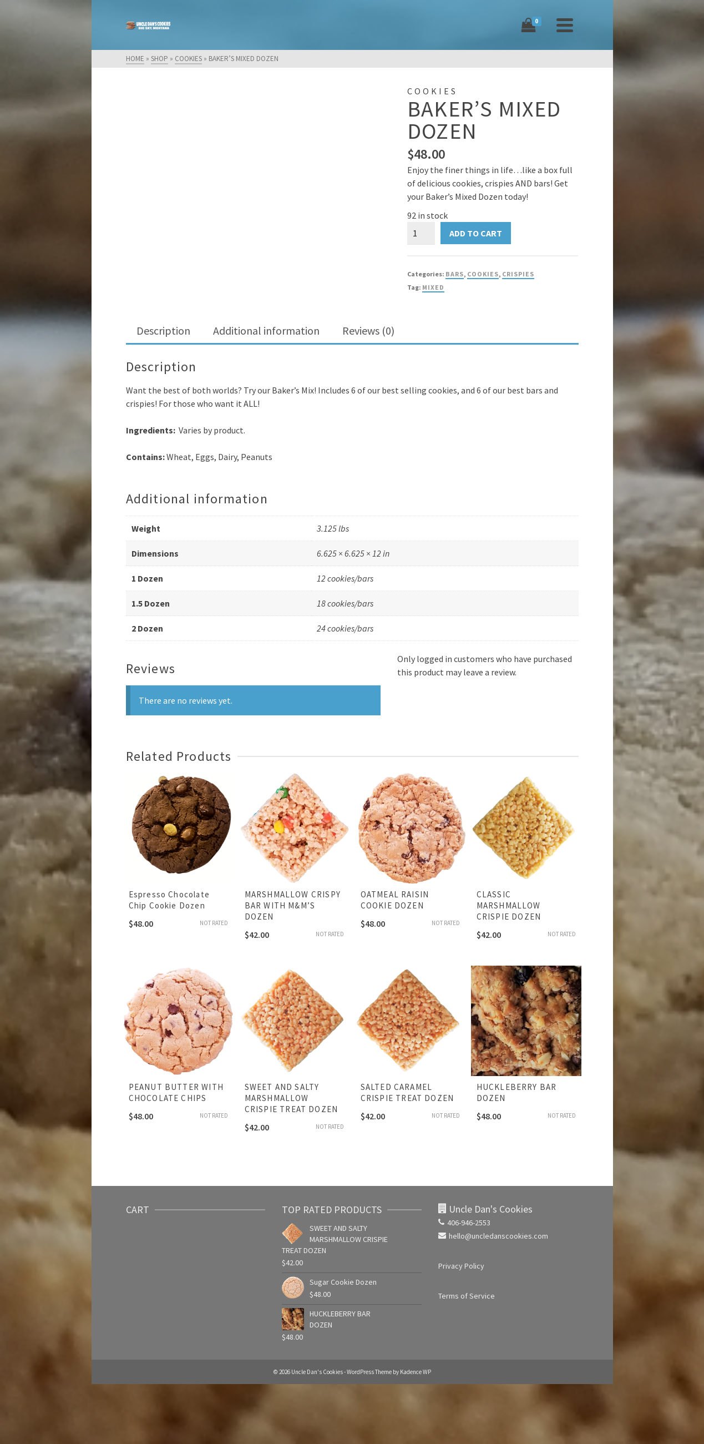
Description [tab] (163, 330)
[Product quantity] (421, 233)
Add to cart (475, 233)
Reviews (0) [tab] (368, 330)
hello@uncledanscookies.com (493, 1236)
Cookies (483, 274)
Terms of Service (466, 1296)
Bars (454, 274)
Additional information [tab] (266, 330)
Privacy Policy (461, 1266)
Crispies (518, 274)
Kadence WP (415, 1372)
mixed (433, 287)
